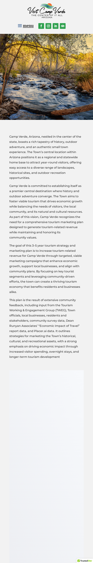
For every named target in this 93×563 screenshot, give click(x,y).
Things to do (27, 499)
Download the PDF (46, 380)
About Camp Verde (27, 495)
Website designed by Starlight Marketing (58, 558)
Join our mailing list (59, 475)
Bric (27, 514)
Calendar (27, 504)
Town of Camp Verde (27, 529)
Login (68, 498)
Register (68, 507)
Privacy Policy (59, 553)
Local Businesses (27, 509)
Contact (27, 524)
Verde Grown (26, 519)
